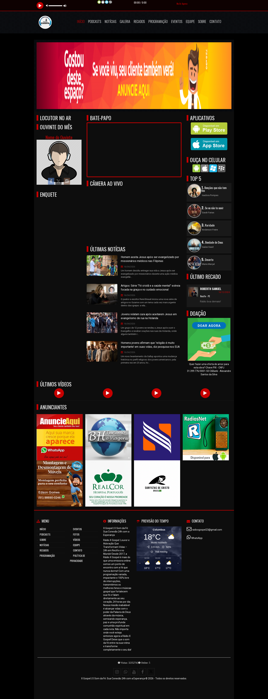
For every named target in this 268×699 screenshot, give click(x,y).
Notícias (110, 21)
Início (81, 21)
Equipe (190, 21)
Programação (158, 21)
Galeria (125, 21)
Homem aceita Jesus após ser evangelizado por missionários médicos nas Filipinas (150, 259)
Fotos (76, 534)
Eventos (176, 21)
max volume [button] (64, 5)
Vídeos (76, 539)
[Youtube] (134, 671)
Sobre (202, 21)
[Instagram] (116, 671)
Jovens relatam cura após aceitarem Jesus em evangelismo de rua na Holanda (149, 316)
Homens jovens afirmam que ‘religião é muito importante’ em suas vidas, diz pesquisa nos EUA (150, 344)
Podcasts (94, 21)
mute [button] (47, 5)
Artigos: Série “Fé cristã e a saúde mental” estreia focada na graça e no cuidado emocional (150, 287)
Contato (215, 21)
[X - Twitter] (151, 671)
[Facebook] (142, 671)
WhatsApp (197, 538)
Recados (139, 21)
